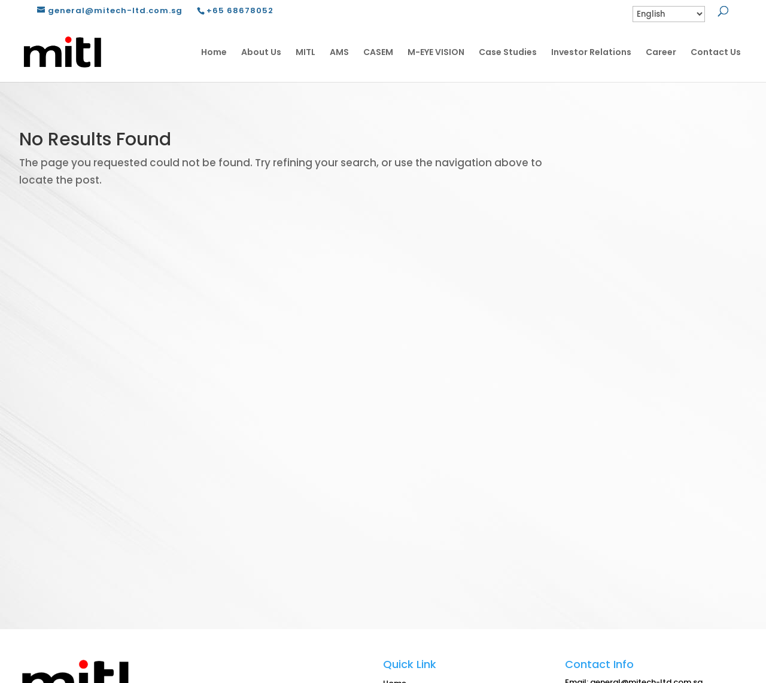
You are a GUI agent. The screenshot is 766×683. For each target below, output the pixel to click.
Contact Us (716, 52)
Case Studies (508, 52)
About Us (261, 52)
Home (214, 52)
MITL (305, 52)
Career (661, 52)
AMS (339, 52)
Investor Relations (591, 52)
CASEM (378, 52)
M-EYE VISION (436, 52)
